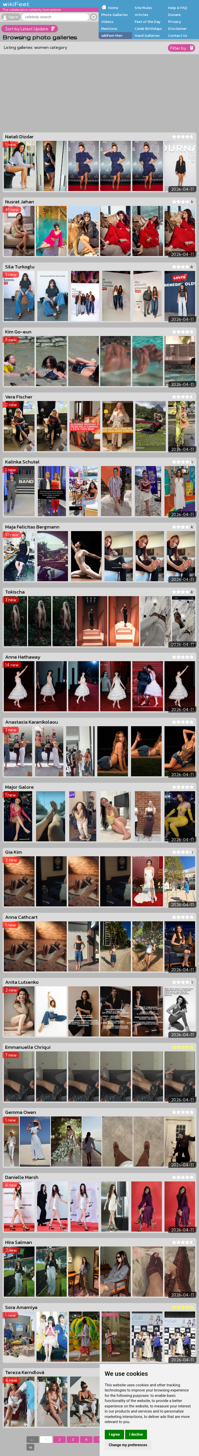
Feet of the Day (148, 21)
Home (113, 8)
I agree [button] (114, 1434)
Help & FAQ (177, 8)
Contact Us (177, 35)
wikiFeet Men (111, 35)
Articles (141, 14)
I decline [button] (136, 1434)
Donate (174, 14)
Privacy (174, 21)
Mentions (109, 28)
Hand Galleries (147, 35)
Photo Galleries (114, 14)
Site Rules (143, 8)
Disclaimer (177, 28)
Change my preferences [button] (128, 1445)
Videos (107, 21)
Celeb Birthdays (148, 28)
